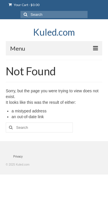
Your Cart (24, 5)
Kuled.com (54, 32)
